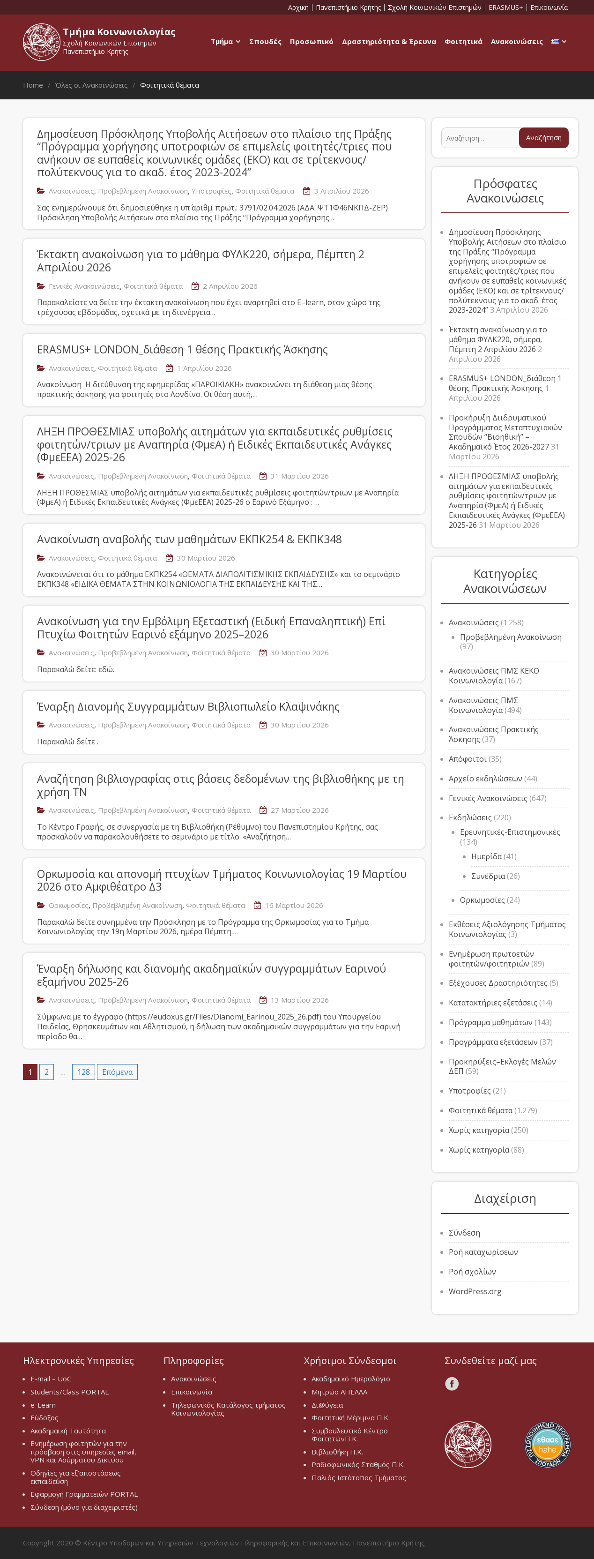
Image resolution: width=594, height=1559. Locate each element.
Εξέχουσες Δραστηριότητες (498, 983)
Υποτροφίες (211, 190)
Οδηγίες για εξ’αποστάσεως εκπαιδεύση (75, 1477)
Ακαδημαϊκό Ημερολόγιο (351, 1378)
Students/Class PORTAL (69, 1391)
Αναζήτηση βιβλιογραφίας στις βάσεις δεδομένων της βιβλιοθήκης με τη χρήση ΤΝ (220, 785)
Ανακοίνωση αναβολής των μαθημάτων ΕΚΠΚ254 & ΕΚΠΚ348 (189, 539)
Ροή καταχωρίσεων (483, 1252)
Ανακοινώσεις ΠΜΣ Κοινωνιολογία (483, 705)
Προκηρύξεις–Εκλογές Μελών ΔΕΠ (502, 1067)
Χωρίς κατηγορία (479, 1130)
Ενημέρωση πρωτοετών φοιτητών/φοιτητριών (491, 959)
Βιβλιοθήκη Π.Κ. (337, 1451)
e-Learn (43, 1404)
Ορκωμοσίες (69, 905)
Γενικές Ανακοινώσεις (84, 286)
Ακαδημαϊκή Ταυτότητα (68, 1430)
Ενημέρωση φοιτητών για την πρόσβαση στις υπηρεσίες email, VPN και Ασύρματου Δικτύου (83, 1451)
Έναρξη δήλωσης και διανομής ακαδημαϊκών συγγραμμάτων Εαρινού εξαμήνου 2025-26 (211, 975)
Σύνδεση (464, 1233)
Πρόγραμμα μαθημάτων (491, 1022)
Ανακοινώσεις (517, 41)
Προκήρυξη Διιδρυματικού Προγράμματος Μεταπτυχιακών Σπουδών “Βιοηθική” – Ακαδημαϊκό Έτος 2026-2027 (505, 432)
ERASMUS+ (506, 7)
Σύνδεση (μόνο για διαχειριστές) (84, 1507)
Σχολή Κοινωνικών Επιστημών (435, 7)
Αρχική (298, 7)
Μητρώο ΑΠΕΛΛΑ (339, 1391)
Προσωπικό (312, 41)
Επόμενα (117, 1072)
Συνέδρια (488, 876)
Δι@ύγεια (327, 1404)
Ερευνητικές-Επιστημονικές (510, 832)
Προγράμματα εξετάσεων (493, 1042)
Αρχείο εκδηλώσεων (485, 778)
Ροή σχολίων (472, 1272)
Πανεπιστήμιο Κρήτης (348, 7)
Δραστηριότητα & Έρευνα (389, 41)
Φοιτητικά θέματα (264, 190)
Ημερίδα (486, 856)
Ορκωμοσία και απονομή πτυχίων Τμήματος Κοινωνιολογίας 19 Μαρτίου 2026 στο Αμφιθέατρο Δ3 (222, 880)
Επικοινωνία (549, 7)
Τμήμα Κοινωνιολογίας (119, 31)
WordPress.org (475, 1291)
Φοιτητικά (464, 41)
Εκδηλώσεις (470, 817)
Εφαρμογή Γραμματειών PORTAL (84, 1494)
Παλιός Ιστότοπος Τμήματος (359, 1477)
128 (83, 1072)
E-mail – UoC (50, 1378)
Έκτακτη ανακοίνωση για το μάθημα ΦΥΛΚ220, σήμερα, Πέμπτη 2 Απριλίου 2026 (200, 261)
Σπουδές (265, 41)
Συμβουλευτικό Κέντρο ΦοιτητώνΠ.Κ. (350, 1435)
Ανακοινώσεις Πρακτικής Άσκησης (494, 734)
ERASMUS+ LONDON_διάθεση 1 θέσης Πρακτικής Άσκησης (182, 349)
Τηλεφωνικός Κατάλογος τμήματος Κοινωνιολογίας (228, 1409)
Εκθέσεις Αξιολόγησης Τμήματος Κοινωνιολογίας (507, 929)
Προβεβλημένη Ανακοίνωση (143, 190)
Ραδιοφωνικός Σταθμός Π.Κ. (358, 1464)
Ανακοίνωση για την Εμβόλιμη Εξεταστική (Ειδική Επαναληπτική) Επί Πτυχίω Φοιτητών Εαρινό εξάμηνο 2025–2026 (211, 628)
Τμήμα (222, 41)
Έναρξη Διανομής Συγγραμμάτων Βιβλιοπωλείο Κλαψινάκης (188, 706)
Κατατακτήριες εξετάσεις (493, 1002)
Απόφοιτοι (468, 759)
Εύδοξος (44, 1417)
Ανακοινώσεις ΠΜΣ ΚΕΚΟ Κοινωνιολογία (494, 676)
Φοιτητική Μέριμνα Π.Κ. (351, 1417)
